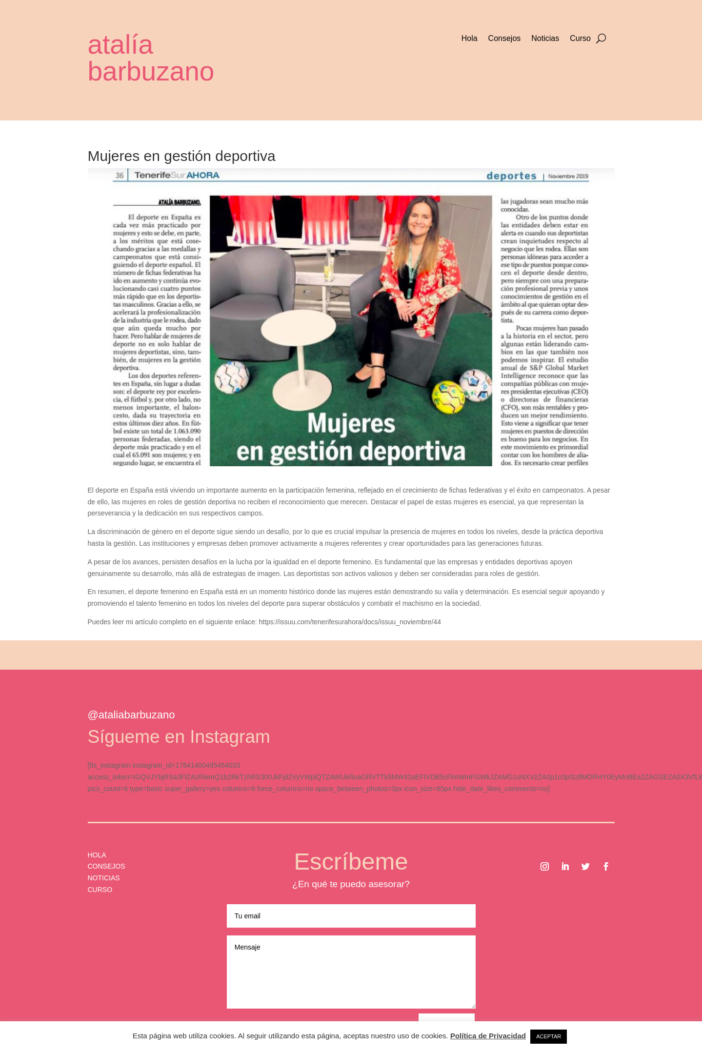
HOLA (97, 855)
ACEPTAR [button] (548, 1036)
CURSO (100, 889)
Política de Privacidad (488, 1036)
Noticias (545, 38)
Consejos (504, 38)
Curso (580, 38)
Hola (469, 38)
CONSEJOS (106, 866)
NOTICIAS (104, 878)
